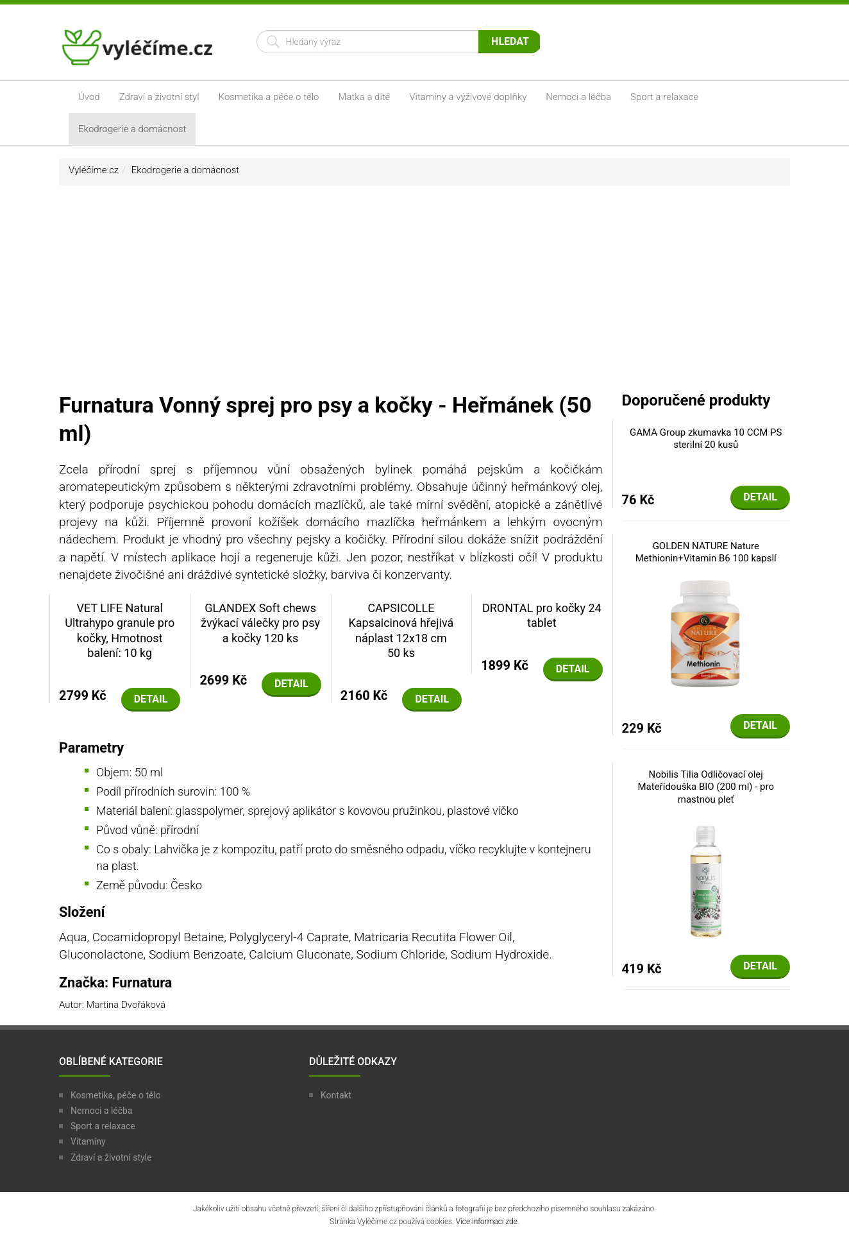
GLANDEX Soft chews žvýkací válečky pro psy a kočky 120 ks (260, 623)
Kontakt (336, 1095)
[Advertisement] (424, 294)
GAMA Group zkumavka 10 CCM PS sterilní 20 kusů (706, 439)
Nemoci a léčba (578, 97)
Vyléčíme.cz (94, 170)
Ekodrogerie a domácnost (132, 129)
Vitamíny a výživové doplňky (467, 97)
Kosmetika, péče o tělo (116, 1095)
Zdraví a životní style (111, 1157)
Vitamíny (88, 1141)
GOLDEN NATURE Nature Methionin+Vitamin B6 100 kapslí (706, 552)
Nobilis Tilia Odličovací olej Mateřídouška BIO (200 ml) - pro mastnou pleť (705, 787)
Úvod (89, 97)
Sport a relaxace (664, 97)
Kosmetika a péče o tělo (269, 97)
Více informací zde (486, 1221)
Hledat (510, 41)
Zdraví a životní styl (159, 97)
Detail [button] (151, 699)
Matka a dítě (365, 97)
